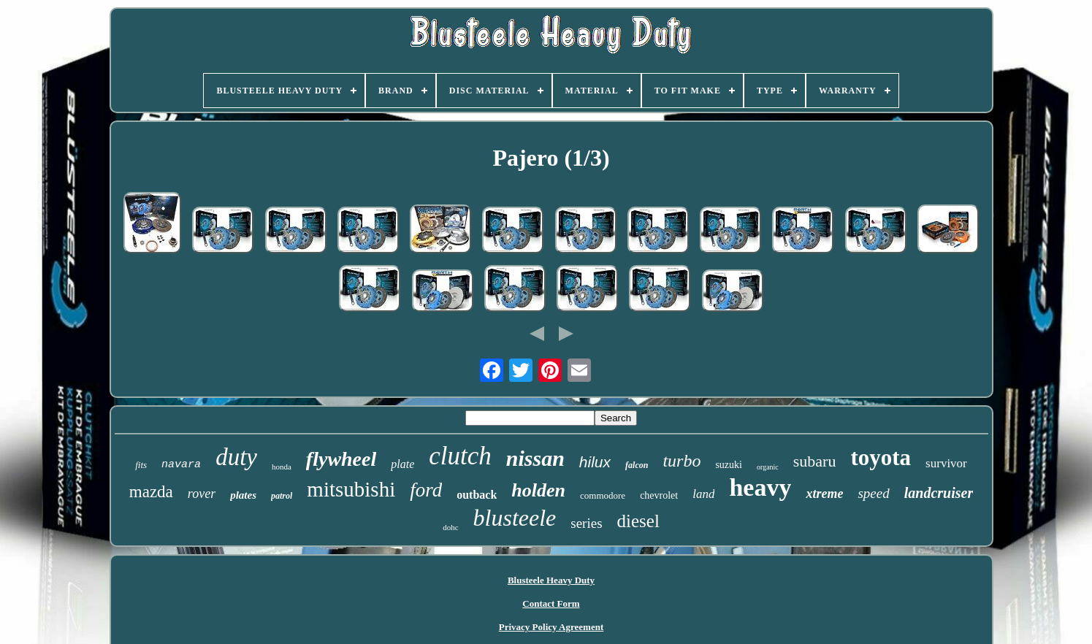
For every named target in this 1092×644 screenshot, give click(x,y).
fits (141, 464)
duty (236, 457)
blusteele (515, 518)
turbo (681, 460)
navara (181, 465)
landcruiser (938, 493)
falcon (636, 465)
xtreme (824, 493)
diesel (638, 521)
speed (873, 493)
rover (201, 493)
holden (538, 490)
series (586, 523)
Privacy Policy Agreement (551, 626)
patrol (281, 496)
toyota (880, 457)
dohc (450, 527)
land (703, 494)
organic (768, 467)
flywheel (341, 459)
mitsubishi (351, 489)
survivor (946, 463)
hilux (595, 461)
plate (402, 464)
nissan (535, 458)
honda (281, 466)
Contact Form (550, 603)
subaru (814, 461)
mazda (151, 492)
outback (477, 494)
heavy (760, 487)
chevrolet (659, 495)
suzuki (728, 464)
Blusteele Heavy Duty (551, 580)
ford (426, 490)
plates (243, 495)
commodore (602, 495)
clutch (460, 456)
